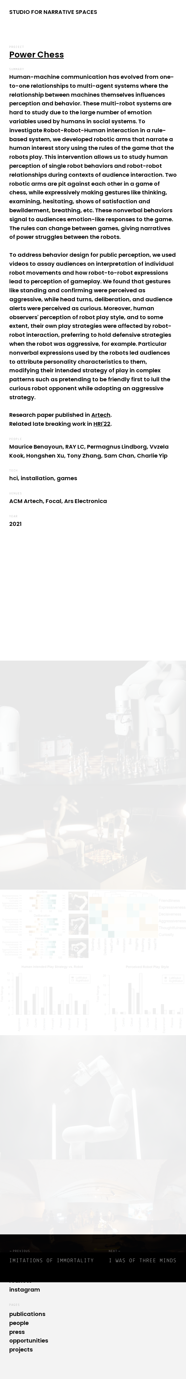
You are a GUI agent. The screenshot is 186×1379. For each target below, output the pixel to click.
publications (27, 1314)
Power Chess (36, 54)
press (17, 1332)
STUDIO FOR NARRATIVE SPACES (53, 12)
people (19, 1323)
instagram (24, 1289)
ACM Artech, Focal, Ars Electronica (58, 501)
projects (21, 1349)
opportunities (28, 1340)
